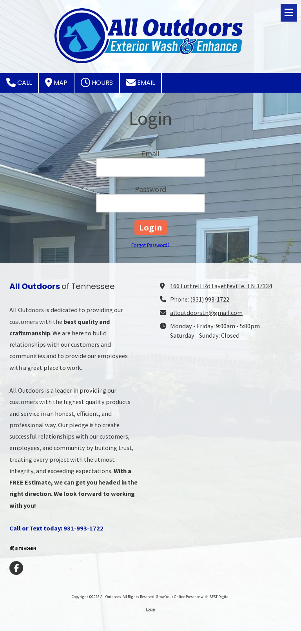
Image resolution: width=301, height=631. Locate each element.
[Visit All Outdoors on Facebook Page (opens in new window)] (16, 568)
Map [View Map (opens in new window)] (56, 82)
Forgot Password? (150, 245)
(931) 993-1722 (209, 299)
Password (150, 189)
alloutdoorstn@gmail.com (206, 312)
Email (140, 82)
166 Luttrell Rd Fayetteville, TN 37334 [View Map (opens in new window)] (221, 286)
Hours (97, 82)
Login (150, 609)
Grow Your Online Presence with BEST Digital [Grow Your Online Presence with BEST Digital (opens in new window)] (193, 596)
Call (19, 82)
